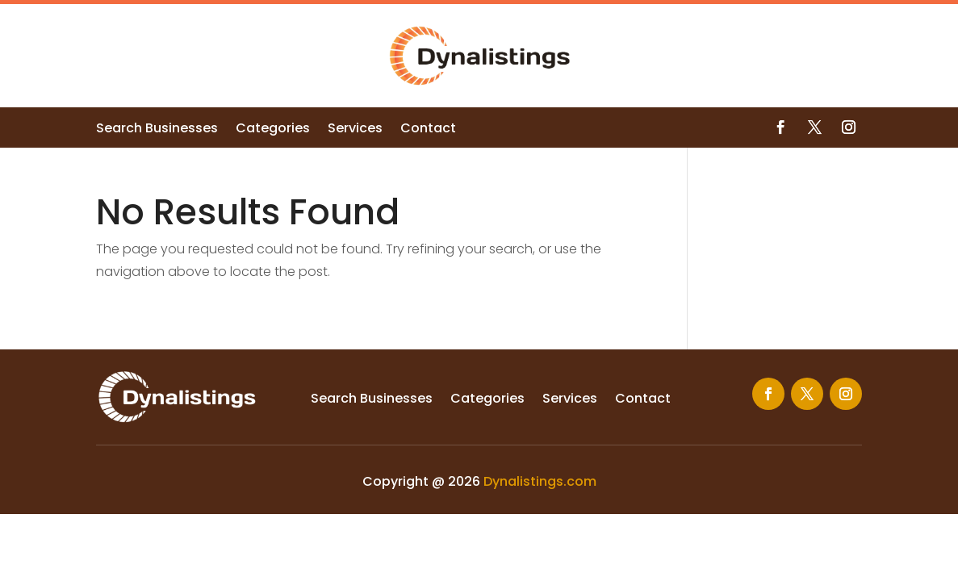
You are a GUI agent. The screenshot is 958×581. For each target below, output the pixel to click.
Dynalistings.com (539, 481)
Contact (428, 130)
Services (355, 130)
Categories (273, 130)
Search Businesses (157, 130)
